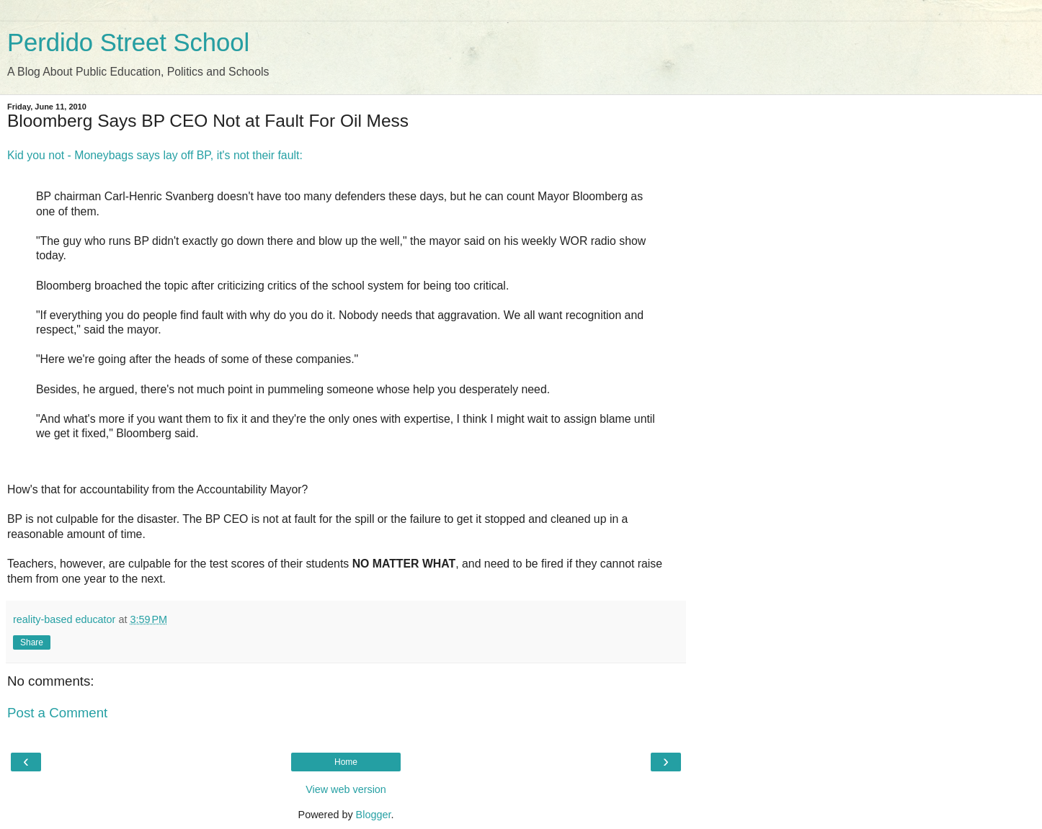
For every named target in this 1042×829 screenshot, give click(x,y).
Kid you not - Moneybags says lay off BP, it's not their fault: (155, 155)
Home (345, 762)
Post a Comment (57, 712)
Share (31, 642)
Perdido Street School (128, 42)
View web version (346, 789)
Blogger (373, 814)
